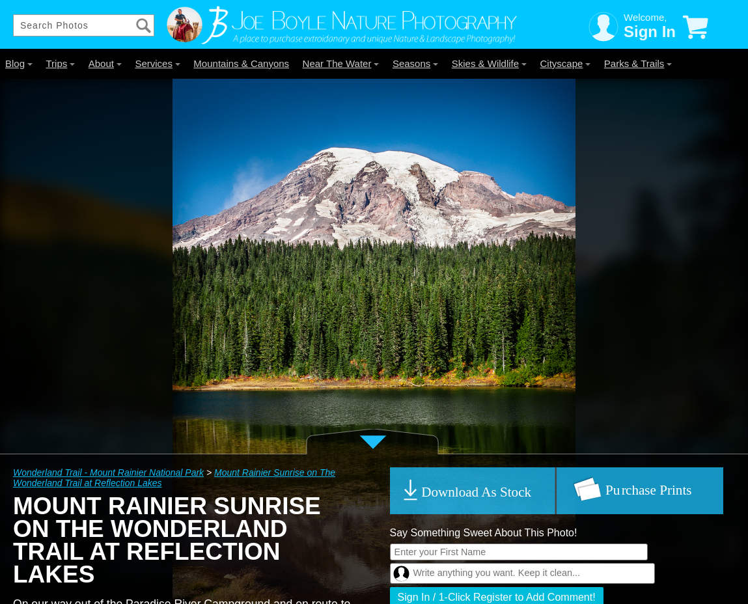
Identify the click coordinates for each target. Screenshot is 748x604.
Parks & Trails (638, 63)
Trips (60, 63)
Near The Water (341, 63)
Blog (19, 63)
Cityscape (565, 63)
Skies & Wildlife (489, 63)
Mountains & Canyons (241, 63)
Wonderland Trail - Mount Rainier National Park (108, 472)
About (105, 63)
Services (157, 63)
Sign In (650, 31)
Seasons (415, 63)
